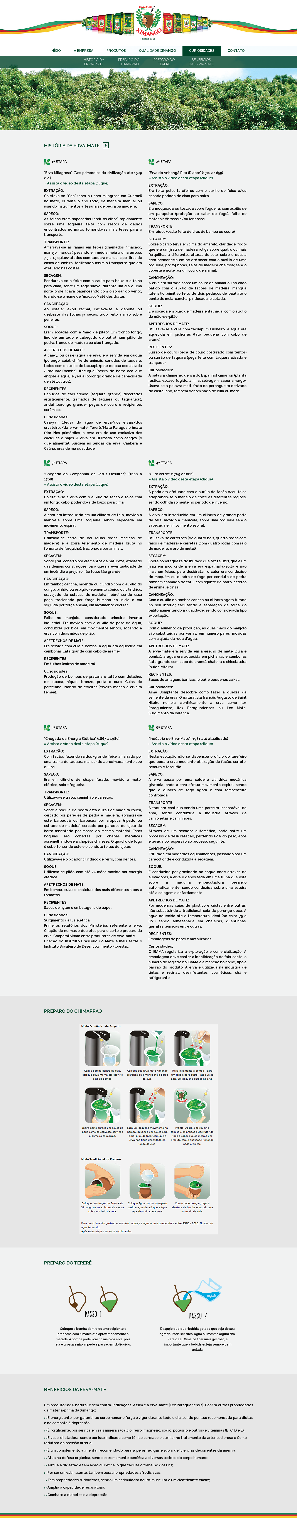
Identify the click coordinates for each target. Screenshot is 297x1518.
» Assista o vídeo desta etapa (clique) (76, 183)
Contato (236, 51)
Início (56, 51)
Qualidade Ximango (157, 51)
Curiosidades (201, 51)
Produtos (116, 51)
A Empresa (83, 51)
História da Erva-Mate (72, 145)
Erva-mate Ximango (148, 23)
